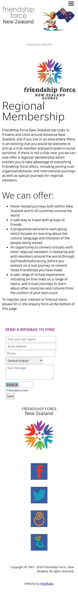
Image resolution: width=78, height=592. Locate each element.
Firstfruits (46, 584)
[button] (72, 3)
